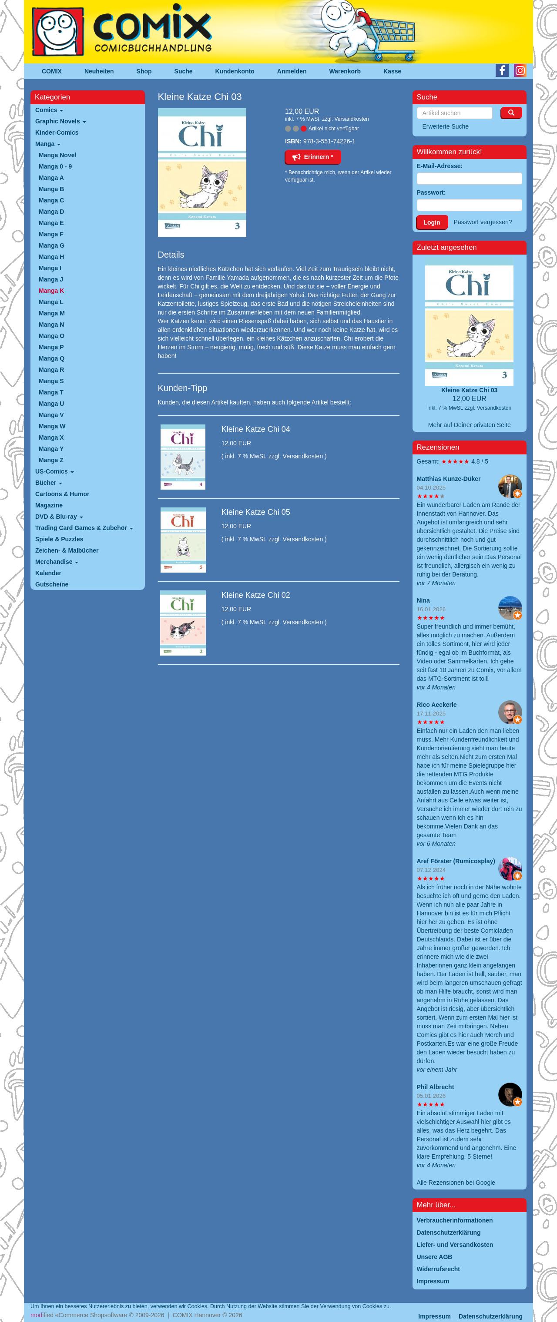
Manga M (52, 313)
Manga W (52, 426)
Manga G (51, 245)
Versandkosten (351, 119)
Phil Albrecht (435, 1086)
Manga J (51, 279)
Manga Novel (57, 155)
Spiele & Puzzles (59, 539)
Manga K (51, 290)
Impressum (434, 1316)
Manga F (51, 234)
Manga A (51, 177)
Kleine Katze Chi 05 (255, 512)
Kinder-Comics (57, 132)
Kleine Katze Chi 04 (255, 429)
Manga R (51, 369)
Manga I (50, 268)
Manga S (51, 381)
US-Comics (54, 471)
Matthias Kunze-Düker (449, 478)
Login (432, 222)
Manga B (51, 189)
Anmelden (292, 71)
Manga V (51, 414)
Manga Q (51, 358)
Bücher (48, 482)
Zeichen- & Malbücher (66, 550)
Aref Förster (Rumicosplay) (456, 861)
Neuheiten (99, 71)
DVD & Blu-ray (59, 516)
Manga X (51, 437)
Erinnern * (312, 156)
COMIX (52, 71)
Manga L (51, 301)
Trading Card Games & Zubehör (84, 527)
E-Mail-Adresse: (440, 165)
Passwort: (431, 192)
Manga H (51, 256)
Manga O (51, 335)
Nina (423, 600)
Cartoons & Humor (62, 493)
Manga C (51, 200)
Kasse (392, 71)
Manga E (51, 222)
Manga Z (51, 460)
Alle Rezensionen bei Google (456, 1182)
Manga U (51, 403)
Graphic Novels (60, 121)
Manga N (51, 324)
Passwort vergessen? (483, 222)
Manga (47, 143)
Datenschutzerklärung (491, 1316)
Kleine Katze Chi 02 (255, 595)
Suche (183, 71)
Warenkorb (345, 71)
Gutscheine (51, 584)
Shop (144, 71)
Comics (49, 109)
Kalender (48, 573)
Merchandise (56, 561)
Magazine (49, 505)
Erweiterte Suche (446, 126)
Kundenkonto (235, 71)
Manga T (51, 392)
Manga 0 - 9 (55, 166)
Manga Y (51, 448)
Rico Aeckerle (437, 704)
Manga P (51, 347)
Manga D (51, 211)
